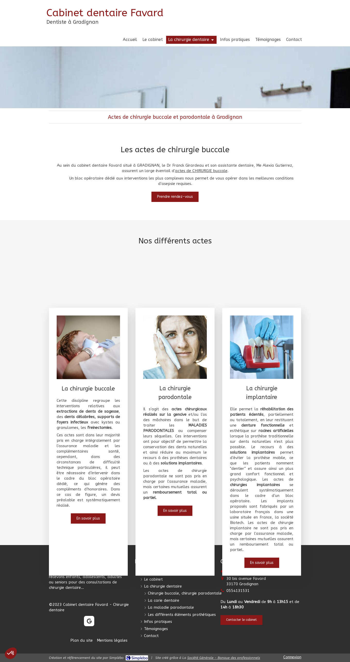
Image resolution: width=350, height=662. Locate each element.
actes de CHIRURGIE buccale (201, 170)
